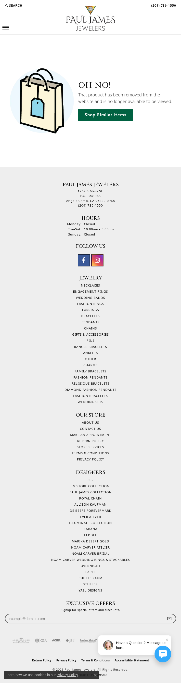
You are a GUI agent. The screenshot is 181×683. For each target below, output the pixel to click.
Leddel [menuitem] (90, 535)
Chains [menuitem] (90, 328)
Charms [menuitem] (90, 365)
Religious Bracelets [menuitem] (90, 383)
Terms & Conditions (90, 453)
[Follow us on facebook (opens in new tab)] (84, 260)
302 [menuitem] (91, 480)
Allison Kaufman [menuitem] (90, 504)
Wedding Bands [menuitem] (90, 297)
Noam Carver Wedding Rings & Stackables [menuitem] (90, 559)
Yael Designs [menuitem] (91, 590)
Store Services (90, 447)
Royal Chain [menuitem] (90, 498)
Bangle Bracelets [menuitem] (90, 346)
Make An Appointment (90, 435)
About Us (90, 422)
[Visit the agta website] (56, 640)
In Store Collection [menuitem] (91, 486)
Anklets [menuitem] (90, 353)
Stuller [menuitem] (90, 584)
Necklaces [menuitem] (90, 285)
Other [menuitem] (90, 359)
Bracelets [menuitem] (90, 316)
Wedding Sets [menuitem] (90, 402)
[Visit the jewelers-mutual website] (88, 640)
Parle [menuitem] (90, 572)
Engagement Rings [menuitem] (90, 291)
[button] (13, 5)
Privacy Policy (90, 459)
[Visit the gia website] (41, 640)
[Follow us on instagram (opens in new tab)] (97, 260)
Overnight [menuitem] (91, 566)
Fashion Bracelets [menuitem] (90, 396)
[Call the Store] (90, 205)
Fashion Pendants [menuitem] (91, 377)
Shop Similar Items (105, 115)
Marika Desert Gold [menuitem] (90, 541)
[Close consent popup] (95, 675)
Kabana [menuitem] (90, 529)
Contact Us (90, 428)
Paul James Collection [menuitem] (90, 492)
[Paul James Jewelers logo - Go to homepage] (90, 18)
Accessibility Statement (132, 660)
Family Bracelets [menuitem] (90, 371)
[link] (163, 5)
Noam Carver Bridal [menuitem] (90, 553)
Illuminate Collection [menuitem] (90, 523)
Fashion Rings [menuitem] (90, 304)
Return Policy (90, 441)
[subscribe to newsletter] (169, 618)
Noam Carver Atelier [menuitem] (90, 547)
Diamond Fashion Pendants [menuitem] (90, 389)
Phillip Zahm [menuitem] (90, 578)
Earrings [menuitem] (90, 310)
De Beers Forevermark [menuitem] (90, 510)
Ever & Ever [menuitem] (90, 516)
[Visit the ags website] (21, 640)
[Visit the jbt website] (70, 640)
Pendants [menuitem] (90, 322)
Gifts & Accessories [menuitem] (90, 334)
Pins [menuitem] (91, 340)
